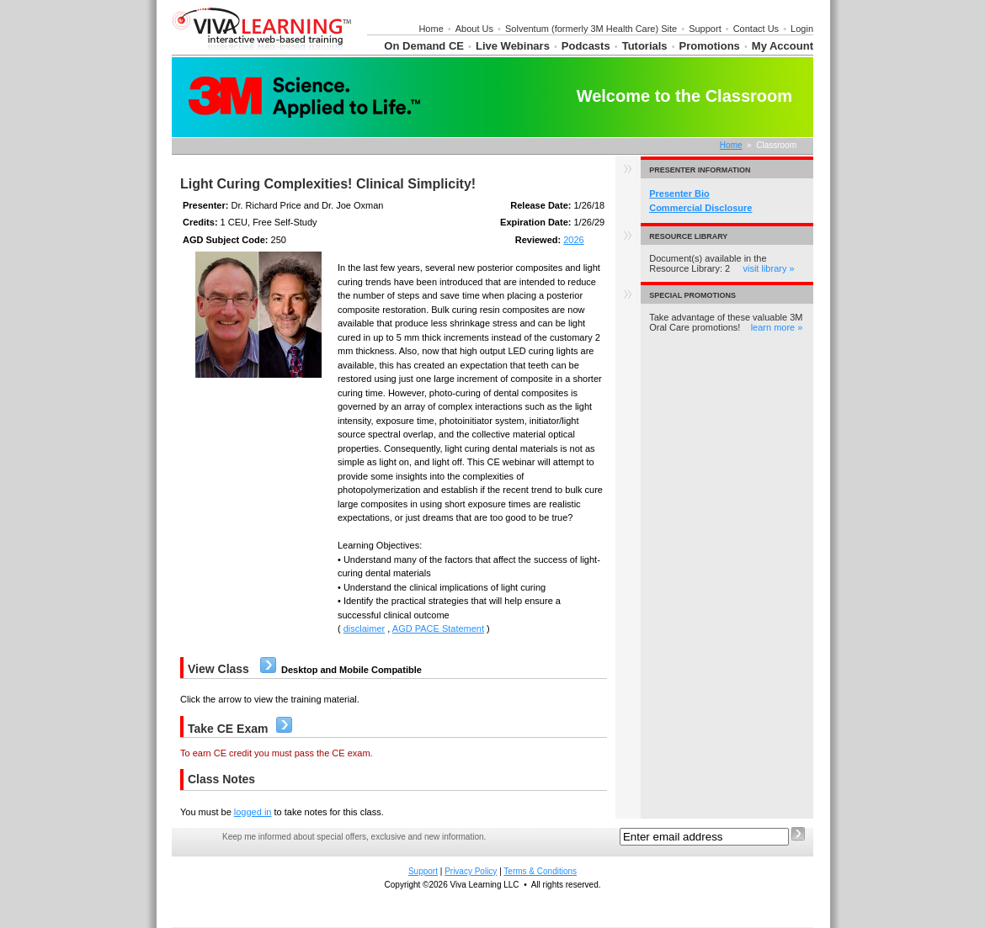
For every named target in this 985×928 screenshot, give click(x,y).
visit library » (768, 268)
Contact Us (756, 29)
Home (430, 29)
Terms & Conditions (540, 871)
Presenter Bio (679, 193)
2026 (573, 240)
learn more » (777, 327)
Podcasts (586, 46)
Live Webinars (513, 46)
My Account (782, 46)
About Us (474, 29)
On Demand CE (424, 46)
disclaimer (364, 628)
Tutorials (645, 46)
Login (802, 29)
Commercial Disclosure (700, 208)
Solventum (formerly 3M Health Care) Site (591, 29)
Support (705, 29)
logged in (253, 812)
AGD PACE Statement (438, 628)
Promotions (709, 46)
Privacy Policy (471, 871)
